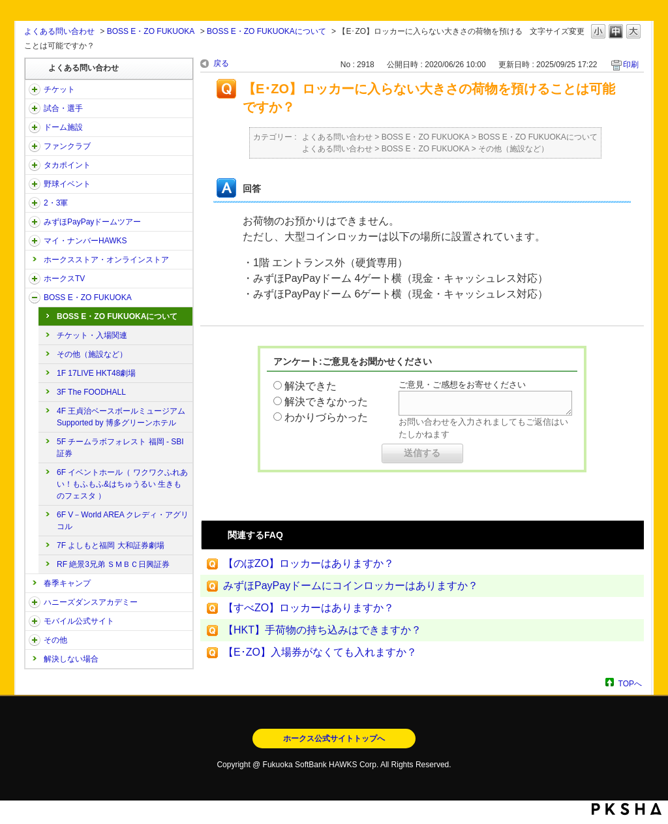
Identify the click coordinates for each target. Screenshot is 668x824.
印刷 (631, 64)
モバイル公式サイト (79, 621)
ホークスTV (64, 278)
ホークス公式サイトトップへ (334, 738)
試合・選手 (63, 108)
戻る (221, 63)
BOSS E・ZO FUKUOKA (151, 31)
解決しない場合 (71, 659)
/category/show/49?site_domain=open (34, 640)
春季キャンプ (67, 583)
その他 (55, 640)
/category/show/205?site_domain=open (34, 278)
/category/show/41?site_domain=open (34, 165)
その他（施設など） (92, 354)
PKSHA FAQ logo (626, 809)
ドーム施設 (63, 127)
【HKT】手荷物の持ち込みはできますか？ (322, 629)
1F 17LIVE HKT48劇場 (96, 373)
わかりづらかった (326, 417)
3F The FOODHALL (91, 392)
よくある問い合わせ (59, 31)
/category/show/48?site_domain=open (34, 621)
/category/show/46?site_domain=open (34, 241)
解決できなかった (326, 401)
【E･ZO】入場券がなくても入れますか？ (320, 652)
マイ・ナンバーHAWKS (85, 240)
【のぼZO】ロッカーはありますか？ (308, 563)
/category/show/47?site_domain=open (34, 602)
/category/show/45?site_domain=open (34, 222)
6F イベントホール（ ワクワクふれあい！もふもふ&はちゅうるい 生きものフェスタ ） (122, 484)
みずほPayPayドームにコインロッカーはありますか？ (350, 585)
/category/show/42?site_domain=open (34, 184)
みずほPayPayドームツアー (92, 221)
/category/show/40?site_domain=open (34, 146)
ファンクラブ (67, 146)
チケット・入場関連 (92, 335)
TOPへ (630, 683)
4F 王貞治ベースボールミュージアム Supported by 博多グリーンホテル (121, 416)
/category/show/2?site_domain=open (34, 89)
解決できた (310, 385)
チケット (59, 89)
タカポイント (67, 165)
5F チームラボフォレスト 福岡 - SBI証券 (120, 447)
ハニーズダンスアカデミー (91, 602)
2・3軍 (56, 202)
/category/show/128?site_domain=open (34, 297)
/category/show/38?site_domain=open (34, 108)
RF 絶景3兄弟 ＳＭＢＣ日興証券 (113, 564)
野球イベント (67, 184)
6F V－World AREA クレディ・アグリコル (123, 520)
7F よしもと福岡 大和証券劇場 (110, 545)
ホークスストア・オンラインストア (106, 259)
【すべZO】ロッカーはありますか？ (308, 607)
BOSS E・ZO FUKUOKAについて (266, 31)
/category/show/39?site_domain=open (34, 127)
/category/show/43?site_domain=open (34, 203)
